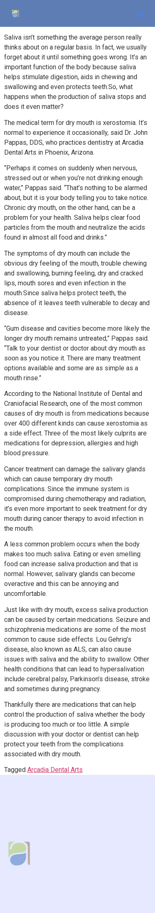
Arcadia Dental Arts (55, 770)
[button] (141, 13)
